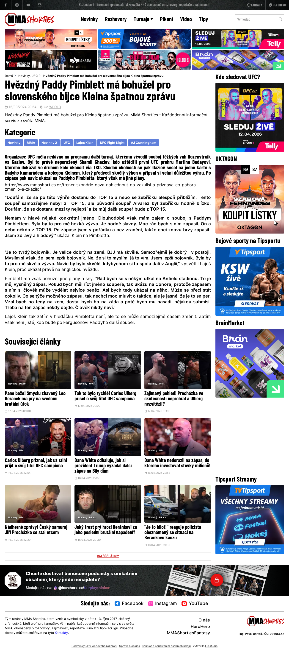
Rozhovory (116, 19)
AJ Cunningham (143, 143)
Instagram (162, 603)
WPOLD (55, 107)
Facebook (129, 603)
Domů (9, 76)
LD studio (211, 646)
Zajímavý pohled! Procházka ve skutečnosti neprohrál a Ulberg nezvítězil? (173, 399)
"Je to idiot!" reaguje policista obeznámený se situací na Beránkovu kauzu (172, 533)
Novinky (89, 19)
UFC (34, 76)
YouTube (195, 603)
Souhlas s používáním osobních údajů (166, 646)
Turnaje (143, 19)
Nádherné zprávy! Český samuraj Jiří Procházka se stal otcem (36, 530)
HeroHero (200, 627)
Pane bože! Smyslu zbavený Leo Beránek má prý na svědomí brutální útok (35, 399)
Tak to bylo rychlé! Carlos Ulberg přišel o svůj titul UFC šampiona (105, 396)
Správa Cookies (129, 646)
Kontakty (61, 633)
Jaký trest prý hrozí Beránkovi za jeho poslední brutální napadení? (105, 530)
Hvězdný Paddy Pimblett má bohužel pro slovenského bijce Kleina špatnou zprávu (103, 76)
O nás (204, 620)
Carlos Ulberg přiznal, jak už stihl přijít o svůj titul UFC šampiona (36, 463)
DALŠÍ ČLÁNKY (108, 556)
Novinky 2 (49, 143)
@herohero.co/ (82, 588)
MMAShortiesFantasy (188, 633)
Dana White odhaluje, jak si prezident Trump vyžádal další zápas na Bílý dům (103, 466)
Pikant (166, 19)
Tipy (203, 19)
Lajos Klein (85, 143)
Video (186, 19)
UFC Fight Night (112, 143)
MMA (31, 143)
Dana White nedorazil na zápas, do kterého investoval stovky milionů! (177, 463)
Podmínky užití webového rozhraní (94, 646)
